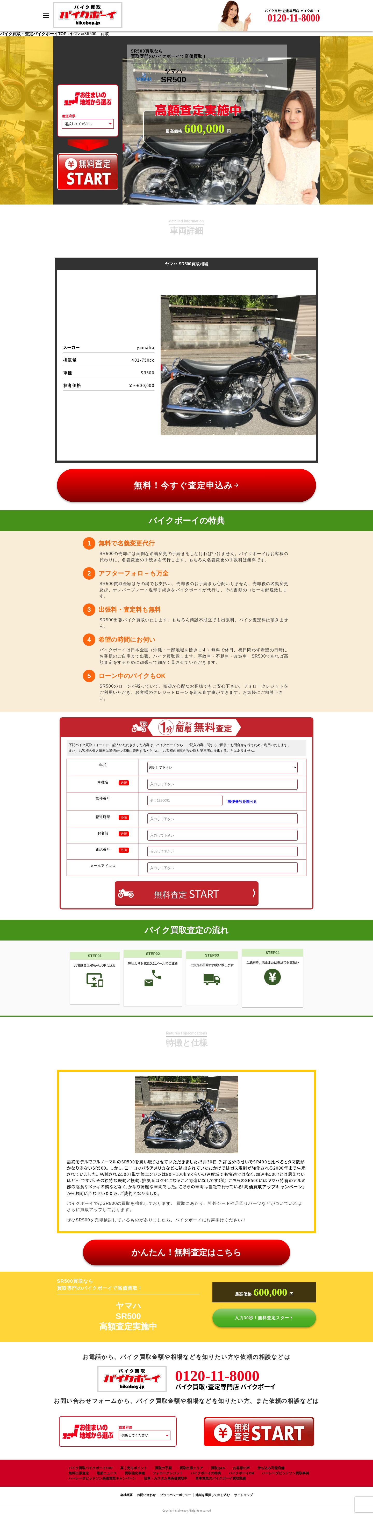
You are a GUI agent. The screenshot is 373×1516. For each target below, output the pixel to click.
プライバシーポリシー (175, 1495)
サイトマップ (243, 1495)
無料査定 (186, 893)
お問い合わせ (146, 1495)
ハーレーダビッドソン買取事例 (285, 1473)
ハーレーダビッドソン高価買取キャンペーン (102, 1478)
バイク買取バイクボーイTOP (90, 1468)
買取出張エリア (191, 1468)
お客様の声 (241, 1468)
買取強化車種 (135, 1473)
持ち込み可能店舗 (270, 1468)
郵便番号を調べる (242, 801)
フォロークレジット (168, 1473)
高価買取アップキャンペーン (273, 1187)
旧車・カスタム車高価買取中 (166, 1478)
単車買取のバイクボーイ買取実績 (220, 1478)
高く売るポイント (133, 1468)
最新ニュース (107, 1473)
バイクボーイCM (241, 1473)
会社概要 (126, 1495)
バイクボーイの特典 (206, 1473)
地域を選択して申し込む (213, 1495)
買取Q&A (218, 1468)
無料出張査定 (79, 1473)
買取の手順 (163, 1468)
